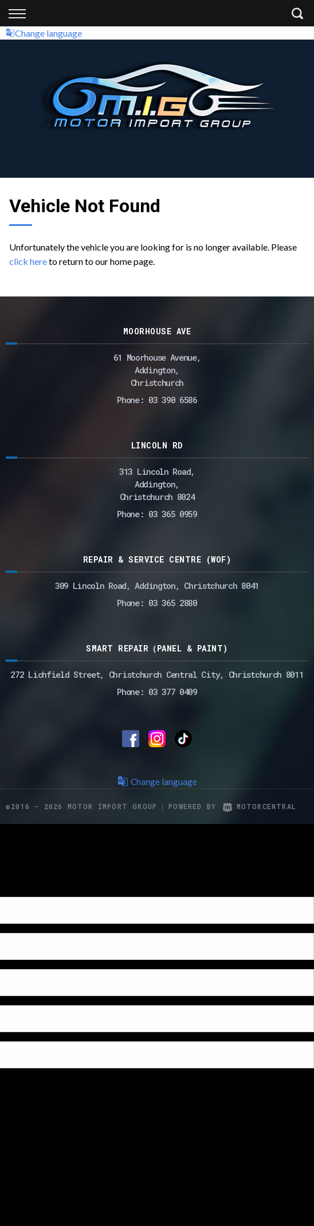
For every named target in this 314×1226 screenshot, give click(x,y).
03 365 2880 (172, 602)
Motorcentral (259, 806)
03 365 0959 (172, 514)
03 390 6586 (172, 399)
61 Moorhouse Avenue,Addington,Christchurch (157, 370)
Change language (44, 33)
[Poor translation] (28, 887)
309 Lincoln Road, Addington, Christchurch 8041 (157, 585)
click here (28, 261)
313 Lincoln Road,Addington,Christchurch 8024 (157, 484)
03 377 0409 (172, 691)
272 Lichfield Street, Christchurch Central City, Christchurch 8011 (156, 674)
